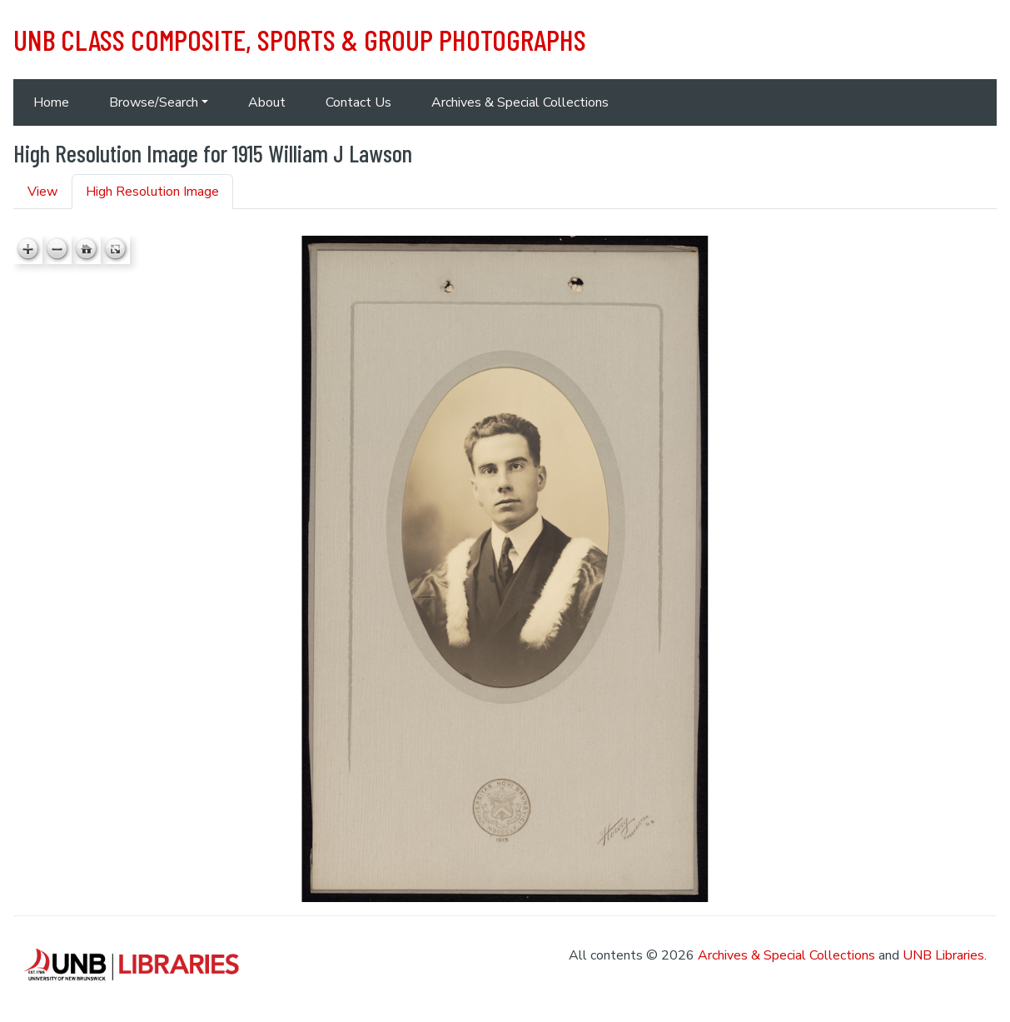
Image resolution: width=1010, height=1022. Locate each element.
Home (51, 102)
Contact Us (358, 102)
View (42, 191)
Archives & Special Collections (520, 102)
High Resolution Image (152, 191)
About (267, 102)
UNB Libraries (943, 955)
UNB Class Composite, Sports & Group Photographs (299, 39)
